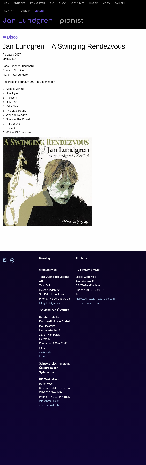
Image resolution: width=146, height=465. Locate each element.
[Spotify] (14, 261)
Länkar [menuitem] (25, 10)
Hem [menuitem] (6, 3)
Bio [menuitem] (52, 3)
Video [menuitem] (106, 3)
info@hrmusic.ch (49, 401)
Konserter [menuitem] (37, 3)
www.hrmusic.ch (49, 405)
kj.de (42, 356)
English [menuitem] (40, 10)
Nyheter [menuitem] (19, 3)
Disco (10, 37)
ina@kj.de (45, 352)
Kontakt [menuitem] (10, 10)
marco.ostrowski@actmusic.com (95, 298)
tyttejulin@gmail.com (51, 303)
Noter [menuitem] (93, 3)
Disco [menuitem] (62, 3)
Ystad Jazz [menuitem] (78, 3)
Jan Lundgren (43, 20)
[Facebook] (6, 261)
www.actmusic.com (87, 303)
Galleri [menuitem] (120, 3)
